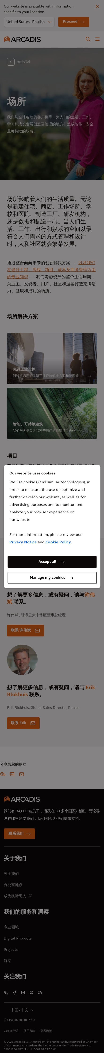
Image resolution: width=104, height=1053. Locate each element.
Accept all (47, 562)
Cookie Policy (58, 542)
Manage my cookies (47, 578)
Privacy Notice (23, 542)
